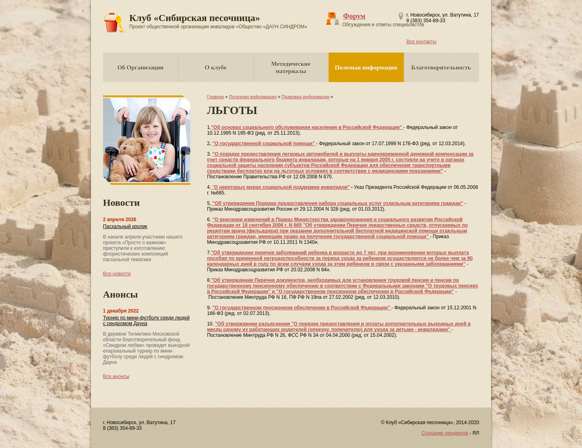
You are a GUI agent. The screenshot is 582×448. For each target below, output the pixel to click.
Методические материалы (290, 67)
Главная (215, 96)
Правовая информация (305, 96)
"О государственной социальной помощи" (264, 143)
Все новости (117, 274)
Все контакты (421, 41)
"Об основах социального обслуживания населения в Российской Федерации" (307, 127)
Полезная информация (366, 67)
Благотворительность (441, 67)
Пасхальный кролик (125, 226)
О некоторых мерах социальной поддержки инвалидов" (282, 187)
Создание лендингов (445, 433)
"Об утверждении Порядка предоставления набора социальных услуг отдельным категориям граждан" (337, 203)
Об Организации (141, 67)
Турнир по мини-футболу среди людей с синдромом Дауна (146, 320)
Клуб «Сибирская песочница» (218, 21)
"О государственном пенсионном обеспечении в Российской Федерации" (301, 308)
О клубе (216, 67)
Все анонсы (116, 376)
